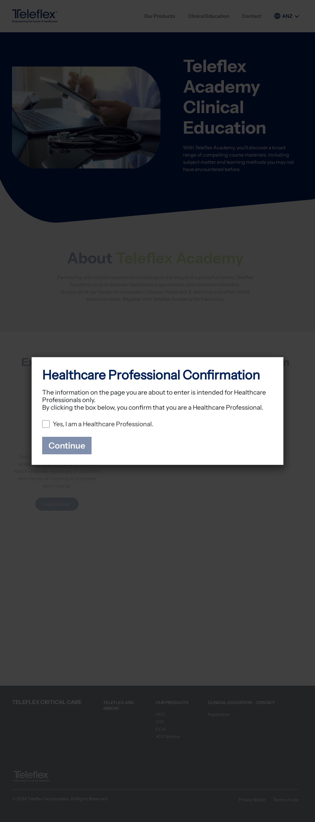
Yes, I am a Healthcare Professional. (103, 424)
